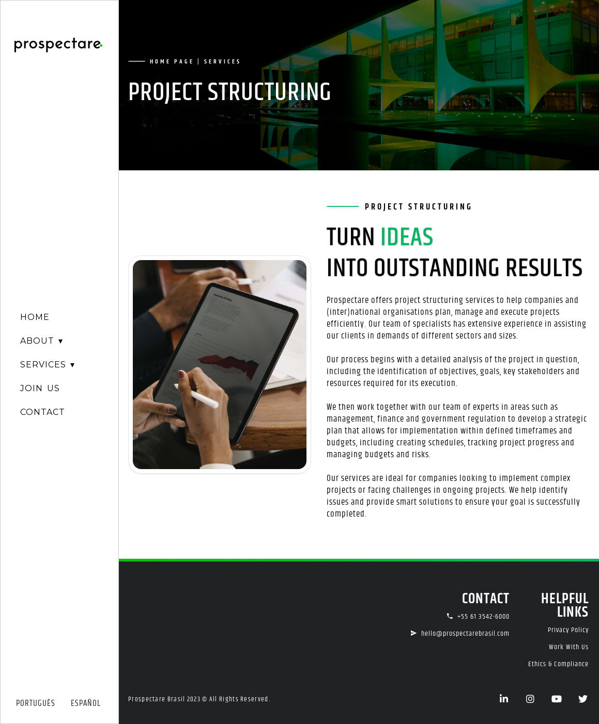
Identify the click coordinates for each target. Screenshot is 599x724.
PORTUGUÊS (35, 703)
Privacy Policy (568, 630)
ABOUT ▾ (41, 341)
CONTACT (42, 412)
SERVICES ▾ (47, 364)
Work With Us (569, 647)
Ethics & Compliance (558, 664)
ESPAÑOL (86, 703)
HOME (35, 317)
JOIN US (40, 388)
